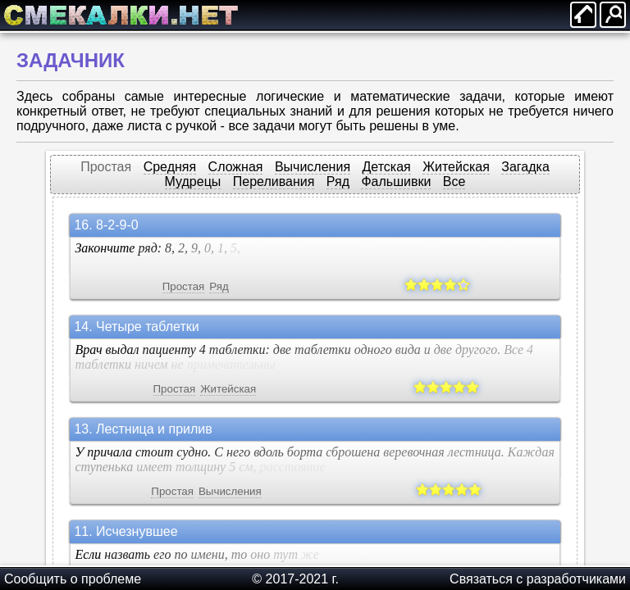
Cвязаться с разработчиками (538, 579)
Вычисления (312, 167)
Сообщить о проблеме (72, 579)
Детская (387, 167)
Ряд (337, 181)
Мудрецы (193, 181)
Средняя (170, 167)
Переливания (274, 181)
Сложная (235, 167)
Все (454, 181)
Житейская (456, 167)
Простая (105, 167)
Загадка (525, 167)
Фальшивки (396, 181)
